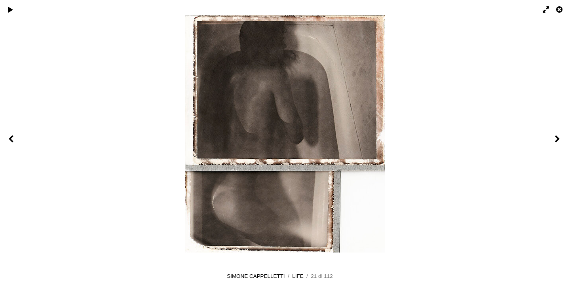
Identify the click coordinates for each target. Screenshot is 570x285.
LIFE (297, 276)
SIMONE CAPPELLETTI (256, 276)
